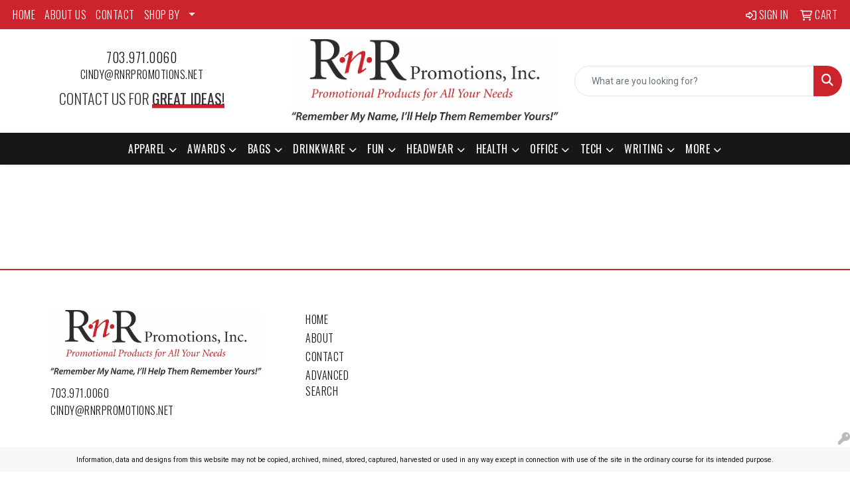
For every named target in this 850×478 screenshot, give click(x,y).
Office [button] (544, 149)
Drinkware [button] (319, 149)
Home (316, 319)
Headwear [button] (430, 149)
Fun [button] (375, 149)
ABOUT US (65, 15)
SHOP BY (162, 15)
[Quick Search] (694, 81)
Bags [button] (259, 149)
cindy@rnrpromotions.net (142, 74)
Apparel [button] (146, 149)
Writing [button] (643, 149)
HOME (24, 15)
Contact (325, 356)
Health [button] (492, 149)
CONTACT (115, 15)
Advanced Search (327, 383)
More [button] (697, 149)
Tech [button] (591, 149)
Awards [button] (206, 149)
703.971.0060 (141, 57)
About (319, 338)
